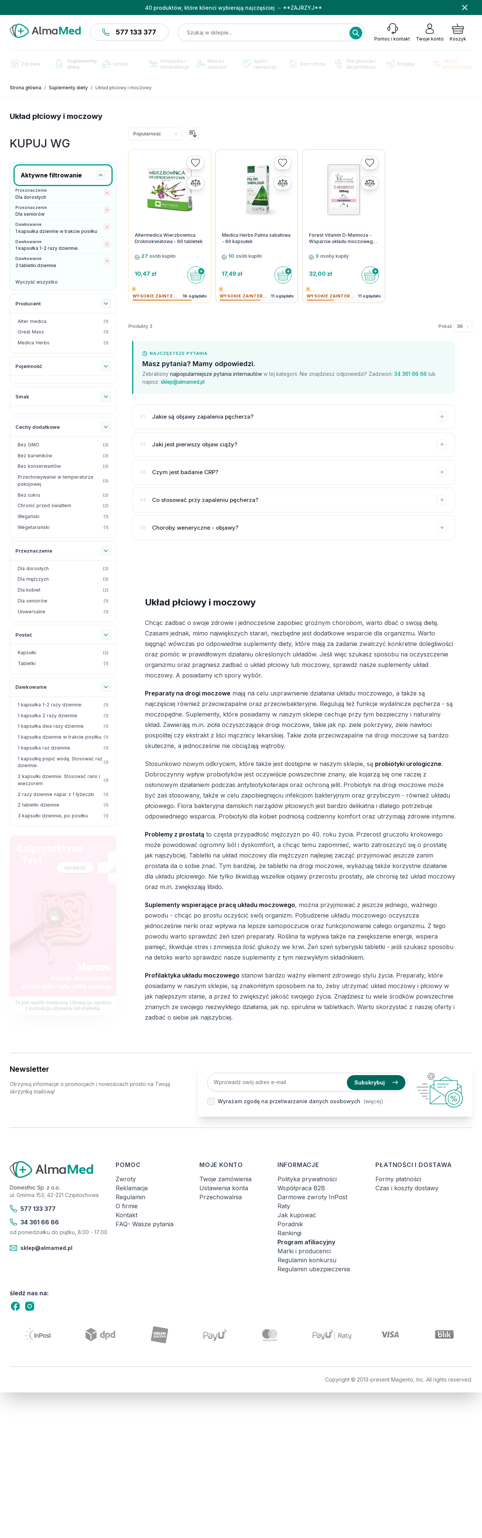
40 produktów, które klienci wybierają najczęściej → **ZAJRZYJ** (233, 8)
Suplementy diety (76, 64)
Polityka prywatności (307, 1179)
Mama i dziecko (211, 64)
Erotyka (400, 64)
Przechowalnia (220, 1197)
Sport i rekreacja (259, 64)
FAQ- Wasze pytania (144, 1224)
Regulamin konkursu (306, 1260)
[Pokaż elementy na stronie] (462, 326)
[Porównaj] (196, 183)
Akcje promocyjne (452, 64)
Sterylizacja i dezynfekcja (355, 64)
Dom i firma (307, 64)
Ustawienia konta (223, 1188)
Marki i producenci (304, 1251)
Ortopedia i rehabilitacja (169, 64)
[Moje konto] (430, 32)
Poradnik (290, 1224)
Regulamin (130, 1197)
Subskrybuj (376, 1082)
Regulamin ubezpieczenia (313, 1269)
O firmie (127, 1206)
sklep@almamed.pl (183, 382)
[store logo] (45, 31)
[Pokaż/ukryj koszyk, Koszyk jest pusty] (458, 32)
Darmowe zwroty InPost (312, 1197)
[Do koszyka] (196, 275)
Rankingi (289, 1233)
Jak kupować (296, 1215)
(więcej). (373, 1101)
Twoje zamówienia (225, 1179)
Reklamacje (132, 1188)
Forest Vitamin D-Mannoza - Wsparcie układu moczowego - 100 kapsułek (342, 238)
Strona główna (25, 87)
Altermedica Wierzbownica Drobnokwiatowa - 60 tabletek (169, 238)
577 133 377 (129, 32)
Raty (283, 1206)
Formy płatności (398, 1179)
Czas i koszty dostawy (406, 1188)
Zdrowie (25, 63)
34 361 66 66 (410, 374)
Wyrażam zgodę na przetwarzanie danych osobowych (289, 1101)
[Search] (355, 33)
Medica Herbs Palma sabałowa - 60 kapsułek (256, 238)
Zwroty (126, 1179)
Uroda (115, 64)
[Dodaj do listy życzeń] (196, 163)
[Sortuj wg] (155, 134)
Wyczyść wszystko (36, 282)
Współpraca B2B (301, 1188)
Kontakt (126, 1215)
